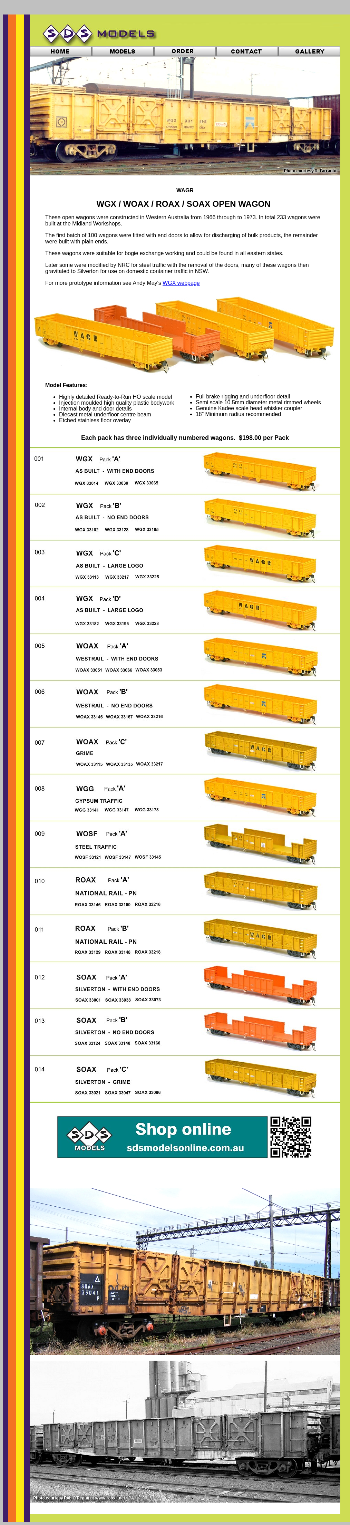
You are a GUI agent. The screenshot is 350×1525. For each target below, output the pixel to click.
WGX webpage (181, 283)
